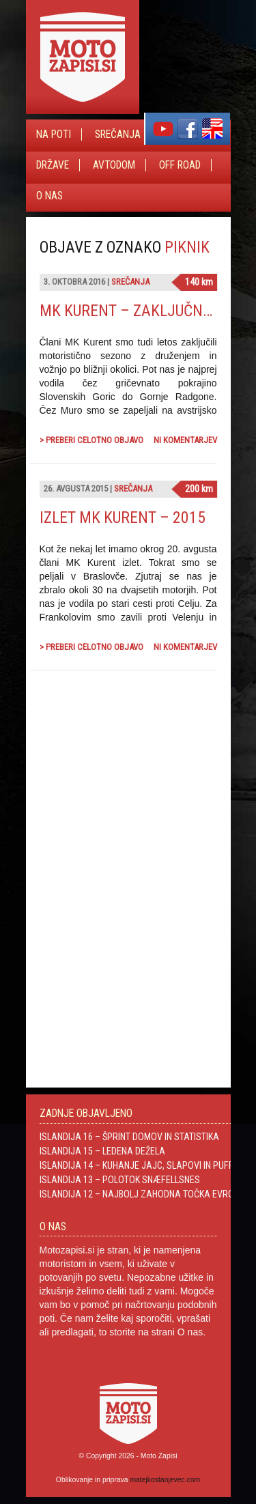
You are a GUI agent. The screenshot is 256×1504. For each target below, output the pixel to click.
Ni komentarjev (185, 440)
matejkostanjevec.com (165, 1480)
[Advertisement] (114, 827)
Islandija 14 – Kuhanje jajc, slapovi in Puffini (141, 1165)
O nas (49, 196)
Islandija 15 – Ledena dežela (102, 1151)
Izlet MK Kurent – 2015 (122, 517)
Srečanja (118, 134)
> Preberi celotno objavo (91, 440)
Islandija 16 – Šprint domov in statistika (129, 1136)
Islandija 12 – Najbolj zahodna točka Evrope (142, 1194)
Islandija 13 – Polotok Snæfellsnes (120, 1179)
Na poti (53, 134)
